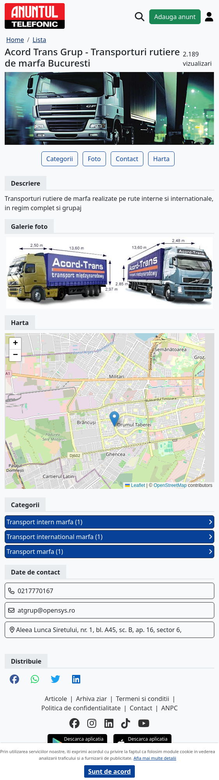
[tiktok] (125, 723)
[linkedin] (108, 723)
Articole (56, 698)
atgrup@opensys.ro (46, 610)
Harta (161, 159)
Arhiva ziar (91, 698)
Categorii (59, 159)
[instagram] (91, 723)
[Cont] (209, 16)
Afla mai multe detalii (155, 758)
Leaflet (135, 485)
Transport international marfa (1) (109, 536)
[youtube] (144, 723)
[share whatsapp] (35, 680)
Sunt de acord (109, 771)
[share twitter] (55, 680)
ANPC (169, 708)
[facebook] (74, 723)
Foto (94, 159)
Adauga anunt (175, 16)
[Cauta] (139, 16)
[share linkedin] (76, 680)
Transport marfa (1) (109, 551)
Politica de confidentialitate (81, 708)
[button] (114, 419)
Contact (127, 159)
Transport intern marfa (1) (109, 522)
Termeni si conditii (143, 698)
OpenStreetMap (170, 485)
